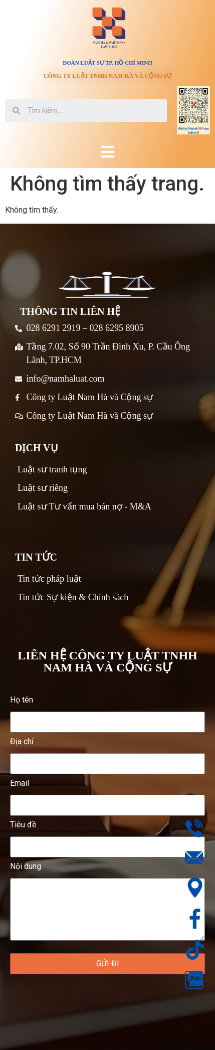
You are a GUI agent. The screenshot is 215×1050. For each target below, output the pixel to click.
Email (107, 794)
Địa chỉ (107, 753)
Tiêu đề (107, 836)
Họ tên (107, 711)
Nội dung (107, 901)
